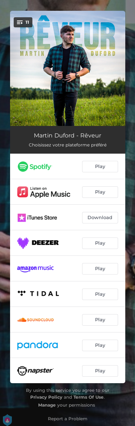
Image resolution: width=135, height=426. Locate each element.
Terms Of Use (88, 397)
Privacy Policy (46, 397)
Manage (47, 405)
